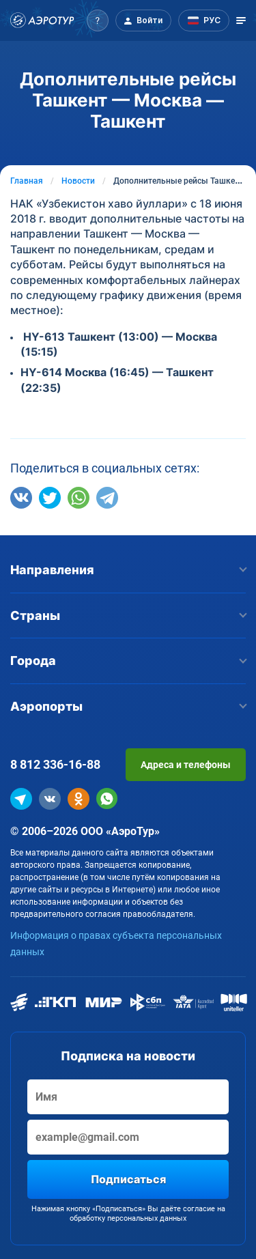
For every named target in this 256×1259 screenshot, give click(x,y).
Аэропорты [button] (128, 706)
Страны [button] (128, 615)
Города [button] (128, 660)
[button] (98, 20)
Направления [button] (128, 570)
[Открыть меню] (241, 20)
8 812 (55, 764)
